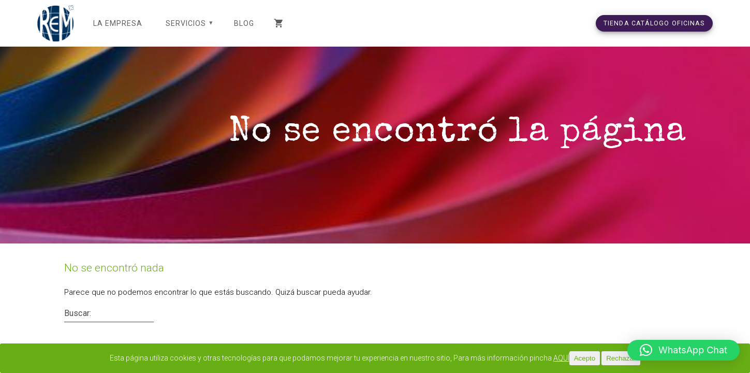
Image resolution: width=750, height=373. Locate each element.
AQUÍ (576, 358)
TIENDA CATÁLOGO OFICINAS (654, 23)
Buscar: (77, 325)
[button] (683, 350)
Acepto (600, 358)
